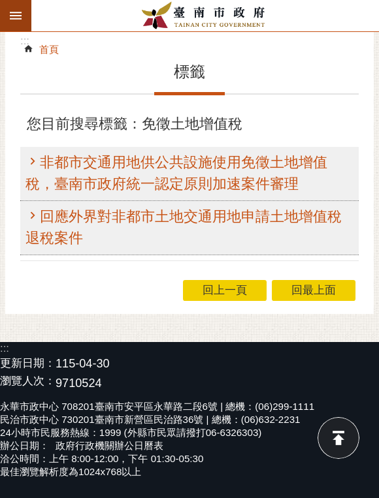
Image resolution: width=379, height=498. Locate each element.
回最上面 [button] (313, 290)
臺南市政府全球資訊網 (205, 15)
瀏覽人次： (28, 381)
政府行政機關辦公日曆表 (109, 445)
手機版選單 (15, 15)
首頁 (49, 49)
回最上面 (338, 438)
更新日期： (28, 363)
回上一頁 (225, 290)
